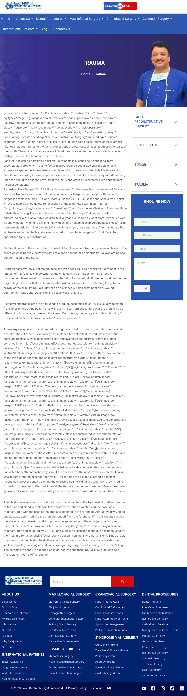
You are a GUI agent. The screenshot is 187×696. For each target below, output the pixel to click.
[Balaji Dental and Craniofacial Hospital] (23, 6)
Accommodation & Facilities (18, 678)
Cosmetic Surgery (156, 19)
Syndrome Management (110, 624)
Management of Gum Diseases (161, 630)
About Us (23, 19)
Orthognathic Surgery (62, 613)
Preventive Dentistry (154, 647)
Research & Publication (16, 613)
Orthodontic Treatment (156, 624)
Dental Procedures (50, 19)
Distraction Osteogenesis (64, 641)
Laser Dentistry (151, 669)
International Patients (19, 29)
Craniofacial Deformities (110, 607)
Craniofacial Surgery (122, 19)
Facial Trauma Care (107, 601)
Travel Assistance (12, 661)
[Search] (80, 581)
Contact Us (61, 29)
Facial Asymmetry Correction (112, 618)
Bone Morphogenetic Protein (66, 618)
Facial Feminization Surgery (65, 673)
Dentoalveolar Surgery (62, 635)
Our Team (8, 647)
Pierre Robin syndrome (109, 667)
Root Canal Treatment (155, 607)
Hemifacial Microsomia (63, 630)
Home (5, 19)
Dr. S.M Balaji (10, 607)
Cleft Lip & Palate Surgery (64, 601)
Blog (44, 29)
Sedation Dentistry (153, 675)
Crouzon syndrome (107, 644)
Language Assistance (14, 667)
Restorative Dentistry (155, 618)
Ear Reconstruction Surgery (65, 667)
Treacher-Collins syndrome (111, 650)
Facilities (7, 635)
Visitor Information (13, 673)
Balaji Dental (9, 601)
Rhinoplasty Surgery (61, 656)
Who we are (9, 624)
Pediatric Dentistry (153, 635)
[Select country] (138, 235)
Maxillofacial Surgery (86, 19)
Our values (8, 630)
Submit (142, 288)
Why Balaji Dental (12, 641)
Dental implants (152, 601)
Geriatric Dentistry (153, 641)
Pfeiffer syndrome (106, 656)
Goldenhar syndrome (108, 673)
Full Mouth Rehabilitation (157, 613)
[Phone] (157, 235)
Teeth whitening (152, 664)
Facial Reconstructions (109, 613)
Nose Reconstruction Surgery (66, 661)
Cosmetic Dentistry (153, 658)
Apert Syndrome (105, 661)
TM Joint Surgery (59, 607)
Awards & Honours (13, 618)
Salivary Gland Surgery (62, 624)
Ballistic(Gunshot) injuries (111, 630)
